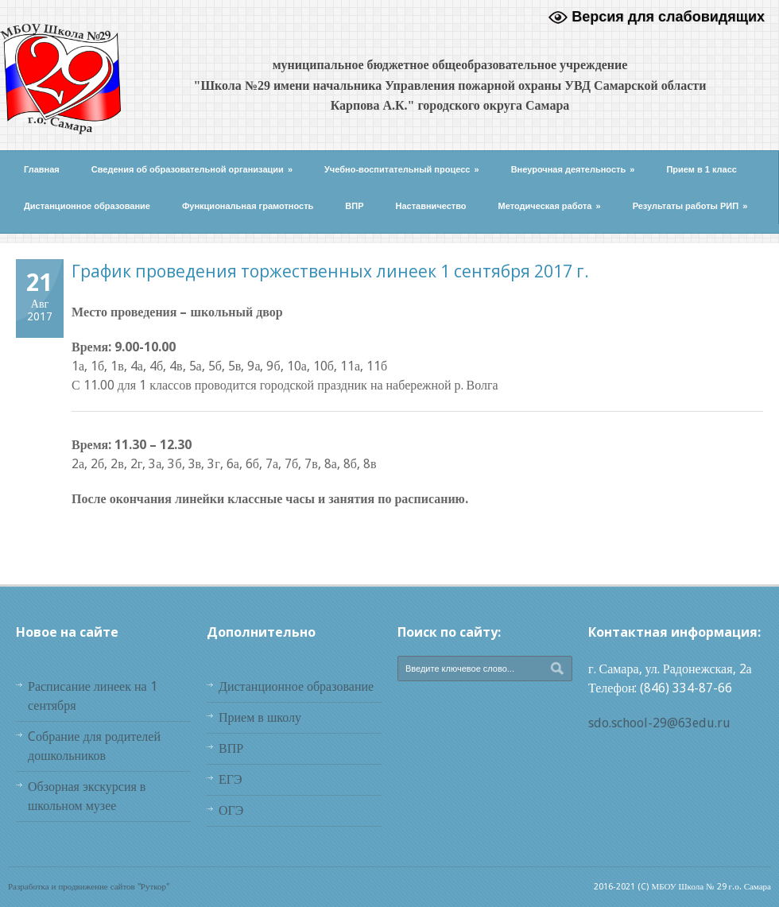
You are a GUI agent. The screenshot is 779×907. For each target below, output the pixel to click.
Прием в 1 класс (701, 169)
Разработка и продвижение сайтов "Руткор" (88, 887)
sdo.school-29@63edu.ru (659, 723)
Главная (42, 169)
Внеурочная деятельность (573, 169)
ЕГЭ (230, 779)
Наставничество (431, 206)
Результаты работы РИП (690, 206)
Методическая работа (549, 206)
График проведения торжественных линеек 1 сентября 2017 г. (330, 271)
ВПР (354, 206)
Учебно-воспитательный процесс (401, 169)
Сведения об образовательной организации (192, 169)
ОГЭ (231, 810)
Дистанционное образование (87, 206)
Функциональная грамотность (247, 206)
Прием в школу (260, 717)
